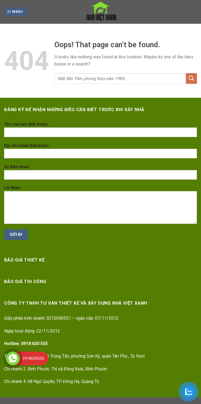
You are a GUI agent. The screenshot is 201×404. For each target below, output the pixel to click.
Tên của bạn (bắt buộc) (100, 131)
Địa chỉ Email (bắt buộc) (100, 152)
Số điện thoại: (100, 174)
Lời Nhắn (100, 207)
